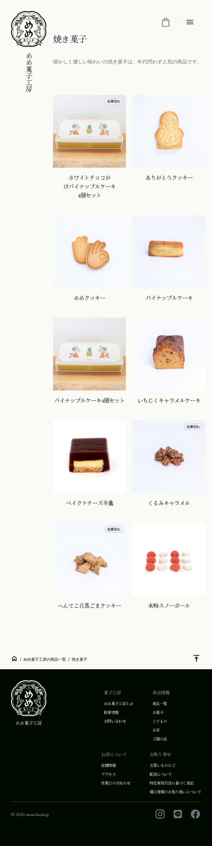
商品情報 (160, 692)
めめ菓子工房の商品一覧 (44, 659)
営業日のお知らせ (115, 783)
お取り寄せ (160, 754)
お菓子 (157, 712)
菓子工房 (112, 692)
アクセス (108, 774)
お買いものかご (162, 765)
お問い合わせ (115, 721)
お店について (114, 754)
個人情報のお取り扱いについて (175, 791)
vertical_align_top (196, 658)
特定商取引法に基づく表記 (172, 783)
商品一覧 (159, 703)
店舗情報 (108, 765)
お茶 (156, 730)
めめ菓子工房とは (118, 703)
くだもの (159, 721)
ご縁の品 (159, 738)
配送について (161, 774)
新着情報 (111, 712)
